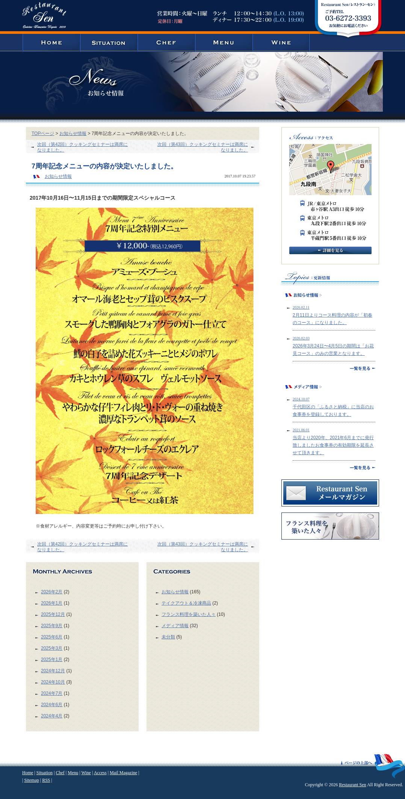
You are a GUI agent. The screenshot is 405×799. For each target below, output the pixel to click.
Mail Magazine (123, 772)
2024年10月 (53, 682)
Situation (44, 772)
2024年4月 (51, 716)
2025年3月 (51, 648)
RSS (46, 780)
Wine (86, 772)
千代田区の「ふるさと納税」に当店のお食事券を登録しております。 (333, 410)
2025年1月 (51, 659)
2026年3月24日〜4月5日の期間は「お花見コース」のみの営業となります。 (333, 349)
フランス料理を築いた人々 (189, 614)
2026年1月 (51, 603)
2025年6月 (51, 637)
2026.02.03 (301, 338)
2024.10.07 (301, 399)
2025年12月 (53, 614)
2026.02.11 (301, 307)
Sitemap (31, 780)
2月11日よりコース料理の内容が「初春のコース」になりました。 (332, 318)
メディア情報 (175, 625)
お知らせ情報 (72, 133)
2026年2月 (51, 591)
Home (27, 772)
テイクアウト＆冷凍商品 (186, 603)
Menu (73, 772)
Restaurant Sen (352, 784)
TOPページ (43, 133)
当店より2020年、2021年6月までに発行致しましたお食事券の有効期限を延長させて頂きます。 (333, 445)
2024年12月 (53, 670)
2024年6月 (51, 704)
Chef (60, 772)
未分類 (168, 637)
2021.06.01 (301, 430)
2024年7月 (51, 693)
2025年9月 (51, 625)
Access (100, 772)
